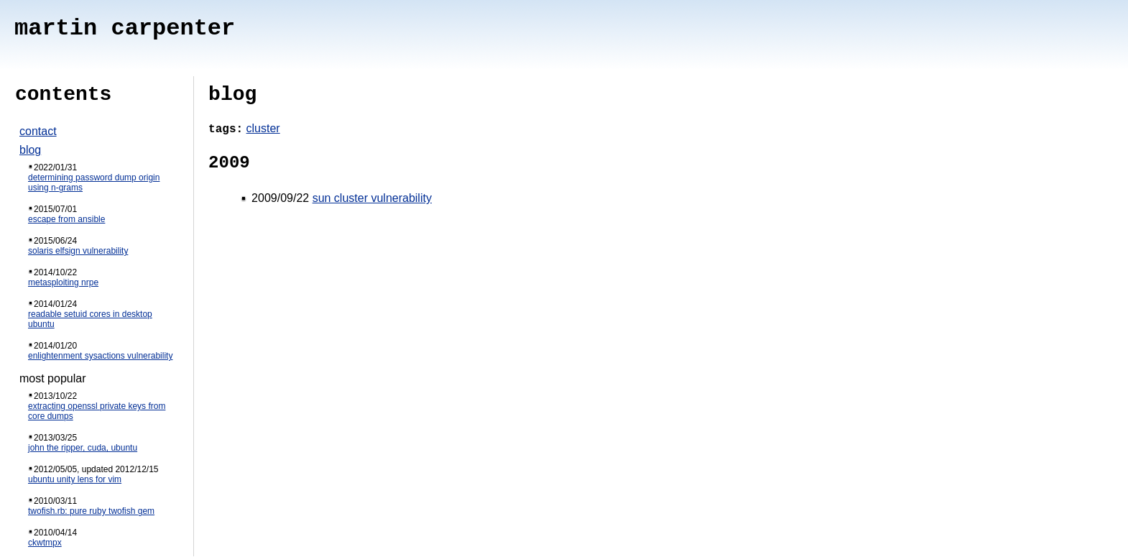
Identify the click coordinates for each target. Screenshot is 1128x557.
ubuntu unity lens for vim (74, 479)
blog (30, 150)
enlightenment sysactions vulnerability (100, 356)
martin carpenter (124, 28)
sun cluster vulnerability (372, 198)
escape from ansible (66, 219)
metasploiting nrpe (63, 282)
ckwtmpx (45, 543)
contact (38, 131)
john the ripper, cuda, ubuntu (82, 448)
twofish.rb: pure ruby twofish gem (91, 511)
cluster (263, 128)
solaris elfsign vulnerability (78, 251)
